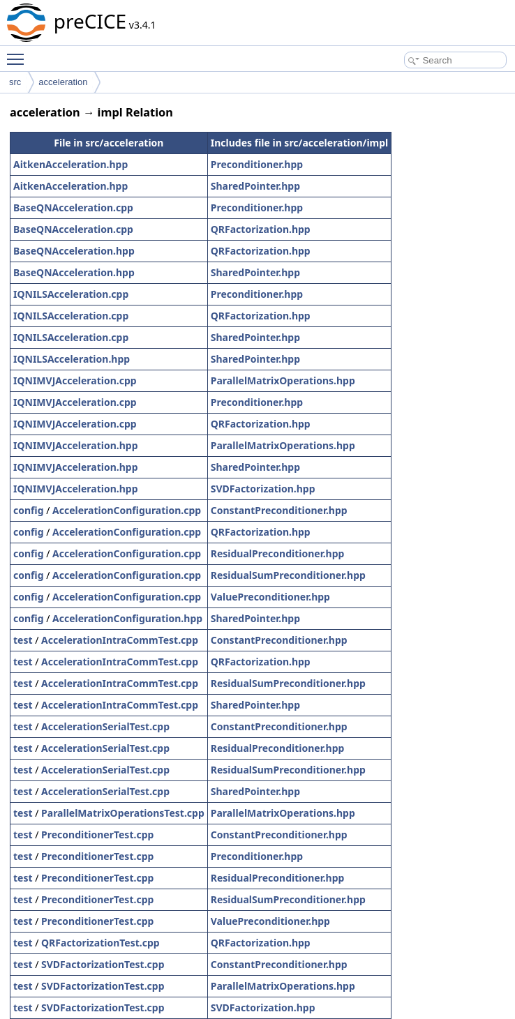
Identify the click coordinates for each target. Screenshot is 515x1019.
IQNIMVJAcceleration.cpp (75, 380)
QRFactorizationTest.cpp (100, 942)
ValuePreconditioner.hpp (270, 596)
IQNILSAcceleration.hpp (71, 358)
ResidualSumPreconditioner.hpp (288, 575)
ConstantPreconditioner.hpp (279, 510)
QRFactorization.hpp (261, 229)
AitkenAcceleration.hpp (70, 164)
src (15, 82)
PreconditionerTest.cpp (97, 834)
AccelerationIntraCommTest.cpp (119, 640)
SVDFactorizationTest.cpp (102, 964)
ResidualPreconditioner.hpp (278, 553)
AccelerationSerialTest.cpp (105, 726)
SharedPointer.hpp (255, 186)
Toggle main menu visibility (19, 53)
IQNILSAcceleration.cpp (70, 294)
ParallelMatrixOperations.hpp (283, 380)
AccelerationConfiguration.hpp (127, 618)
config (28, 510)
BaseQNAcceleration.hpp (74, 250)
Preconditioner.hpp (257, 164)
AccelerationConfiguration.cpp (126, 510)
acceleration (62, 82)
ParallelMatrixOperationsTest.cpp (122, 813)
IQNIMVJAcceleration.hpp (75, 445)
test (23, 640)
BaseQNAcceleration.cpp (73, 207)
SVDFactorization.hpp (263, 488)
